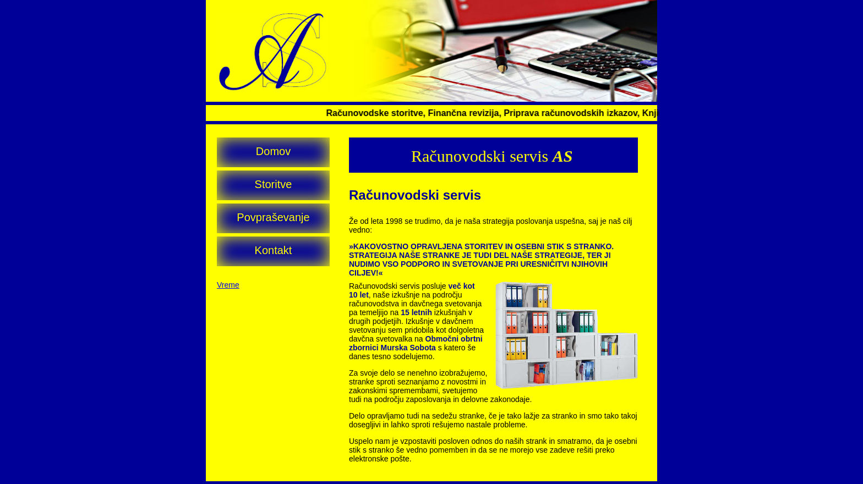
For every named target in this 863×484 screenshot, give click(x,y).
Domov (273, 151)
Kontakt (273, 250)
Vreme (228, 284)
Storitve (273, 184)
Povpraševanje (273, 217)
